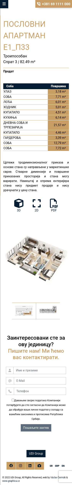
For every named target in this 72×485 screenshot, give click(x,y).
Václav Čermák (58, 477)
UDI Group (36, 453)
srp (57, 466)
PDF (54, 205)
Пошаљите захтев (36, 428)
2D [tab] (37, 205)
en (63, 466)
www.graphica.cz (11, 481)
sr (51, 466)
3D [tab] (18, 205)
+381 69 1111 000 (53, 4)
